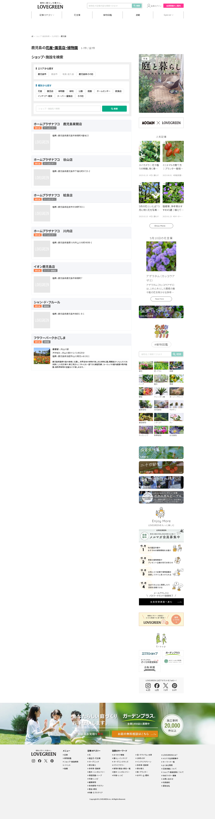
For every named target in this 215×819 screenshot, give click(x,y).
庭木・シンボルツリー (96, 772)
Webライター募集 (168, 775)
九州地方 (55, 36)
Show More (159, 225)
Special (167, 15)
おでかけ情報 (118, 754)
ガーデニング (93, 761)
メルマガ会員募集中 (169, 758)
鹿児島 (37, 128)
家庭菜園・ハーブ (94, 775)
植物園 (61, 91)
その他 (80, 95)
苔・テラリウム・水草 (144, 754)
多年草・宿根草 (93, 768)
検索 (137, 5)
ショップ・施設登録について (172, 772)
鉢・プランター (142, 772)
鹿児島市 (42, 74)
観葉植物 (91, 782)
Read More (159, 299)
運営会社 (165, 785)
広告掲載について (169, 768)
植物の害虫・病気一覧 (121, 768)
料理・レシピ (92, 778)
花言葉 (77, 14)
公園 (81, 91)
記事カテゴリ (46, 14)
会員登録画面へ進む (161, 601)
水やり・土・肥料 (142, 775)
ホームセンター (103, 91)
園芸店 (50, 91)
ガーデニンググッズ (120, 761)
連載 (138, 14)
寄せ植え (91, 765)
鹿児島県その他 (86, 74)
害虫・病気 (92, 789)
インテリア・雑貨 (45, 95)
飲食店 (118, 91)
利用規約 (165, 782)
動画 (65, 768)
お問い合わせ (167, 779)
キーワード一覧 (168, 761)
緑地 (71, 91)
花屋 (40, 91)
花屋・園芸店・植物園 (62, 47)
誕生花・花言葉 (93, 758)
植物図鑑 (107, 14)
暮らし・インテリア (119, 758)
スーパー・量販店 (65, 95)
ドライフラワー (118, 765)
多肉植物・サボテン (95, 785)
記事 (65, 754)
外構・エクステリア (95, 792)
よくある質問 (167, 765)
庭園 (90, 91)
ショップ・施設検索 (43, 36)
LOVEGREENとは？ (169, 755)
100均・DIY (140, 758)
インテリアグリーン (143, 761)
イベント (67, 765)
